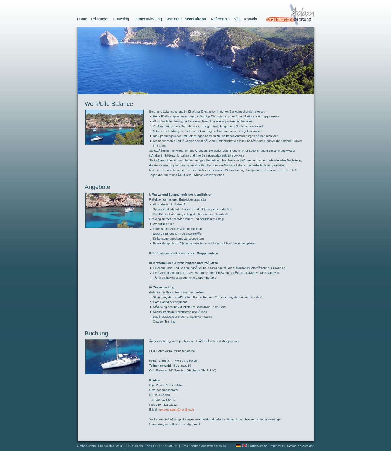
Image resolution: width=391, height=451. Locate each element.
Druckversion (258, 445)
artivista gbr (306, 445)
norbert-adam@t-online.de (176, 409)
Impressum (277, 445)
